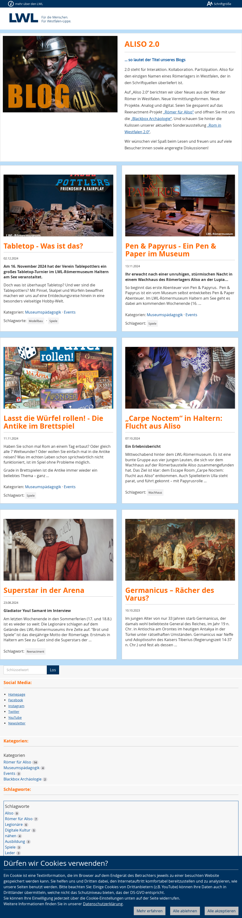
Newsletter (17, 723)
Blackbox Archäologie (23, 779)
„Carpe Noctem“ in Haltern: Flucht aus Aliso (173, 422)
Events (70, 312)
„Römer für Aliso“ (178, 112)
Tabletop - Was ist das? (43, 246)
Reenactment (35, 651)
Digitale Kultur (17, 830)
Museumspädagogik (43, 312)
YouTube (15, 717)
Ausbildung (15, 841)
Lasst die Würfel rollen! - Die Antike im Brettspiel (53, 422)
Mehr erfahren (150, 911)
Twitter (13, 711)
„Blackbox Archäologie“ (151, 118)
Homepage (16, 694)
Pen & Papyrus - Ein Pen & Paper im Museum (170, 250)
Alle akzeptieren (221, 911)
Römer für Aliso (17, 762)
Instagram (16, 706)
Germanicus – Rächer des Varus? (169, 594)
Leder (10, 852)
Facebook (15, 700)
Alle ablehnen (185, 911)
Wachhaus (155, 492)
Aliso (9, 813)
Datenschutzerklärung (103, 903)
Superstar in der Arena (44, 590)
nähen (10, 835)
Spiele (53, 321)
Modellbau (36, 321)
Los (53, 669)
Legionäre (14, 824)
